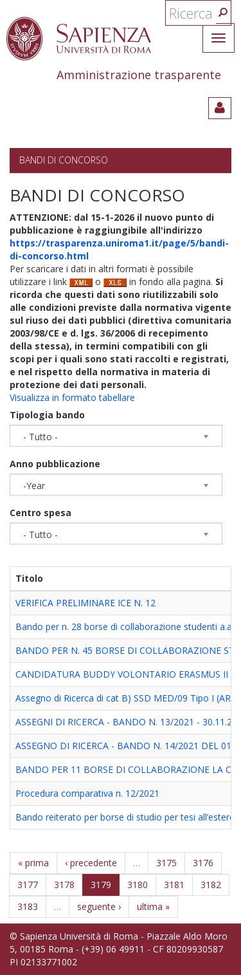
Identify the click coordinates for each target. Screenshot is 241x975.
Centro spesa (40, 512)
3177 (27, 884)
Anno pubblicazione (55, 464)
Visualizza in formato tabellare (72, 397)
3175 (166, 863)
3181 (174, 884)
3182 (211, 884)
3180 (137, 884)
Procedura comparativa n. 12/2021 (87, 793)
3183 (27, 906)
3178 (64, 884)
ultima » (153, 906)
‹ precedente (91, 863)
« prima (33, 863)
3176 (203, 863)
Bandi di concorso (63, 160)
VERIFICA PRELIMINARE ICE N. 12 (85, 603)
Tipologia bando (47, 415)
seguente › (99, 906)
